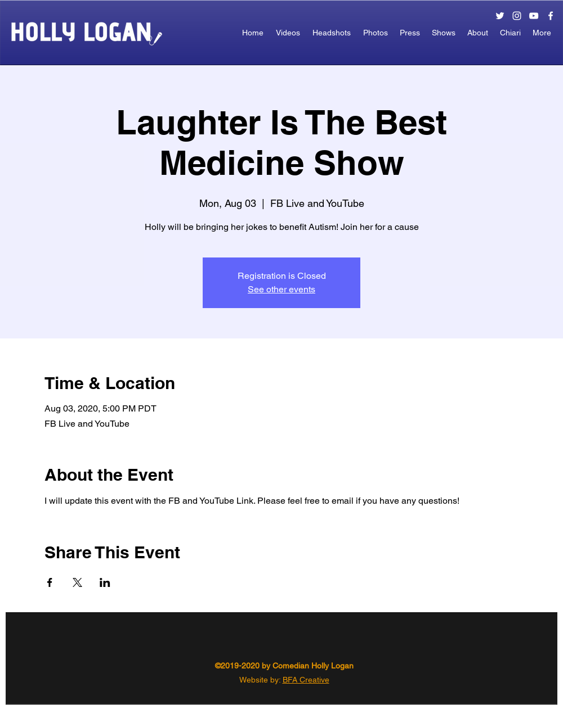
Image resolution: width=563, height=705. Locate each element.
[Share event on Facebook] (49, 582)
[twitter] (500, 15)
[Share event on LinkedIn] (105, 582)
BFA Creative (306, 679)
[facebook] (550, 15)
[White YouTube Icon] (533, 15)
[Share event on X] (77, 582)
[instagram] (516, 15)
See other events (281, 289)
